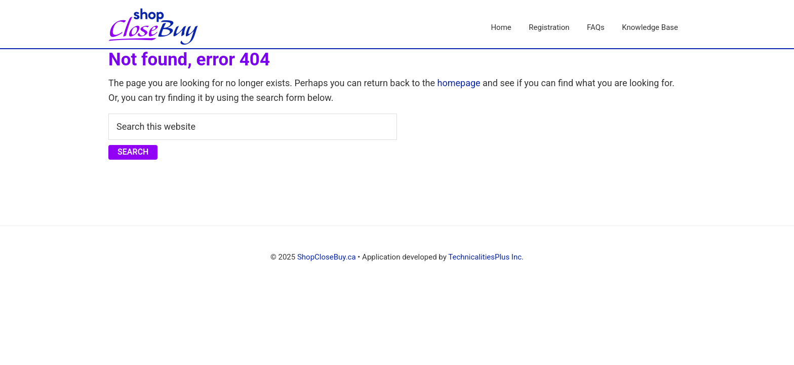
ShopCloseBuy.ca (326, 257)
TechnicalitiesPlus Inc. (486, 257)
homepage (459, 83)
